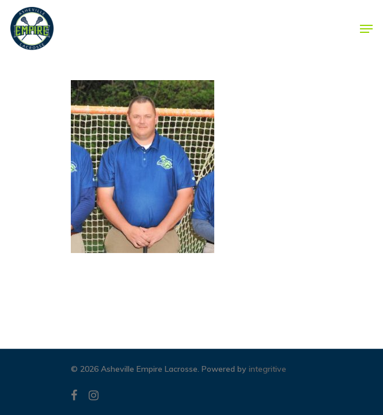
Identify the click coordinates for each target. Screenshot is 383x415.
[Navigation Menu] (366, 29)
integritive (267, 369)
